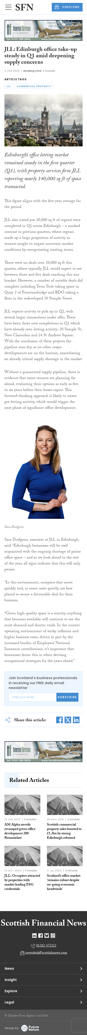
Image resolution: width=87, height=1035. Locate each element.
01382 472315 (46, 946)
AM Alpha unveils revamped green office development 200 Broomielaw (19, 831)
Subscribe (67, 697)
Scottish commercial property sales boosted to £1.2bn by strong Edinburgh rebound (64, 831)
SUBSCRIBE (67, 7)
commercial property (34, 86)
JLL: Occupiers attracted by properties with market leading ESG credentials (22, 882)
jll (8, 86)
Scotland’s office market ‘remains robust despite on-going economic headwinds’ (63, 882)
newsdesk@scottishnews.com (46, 953)
